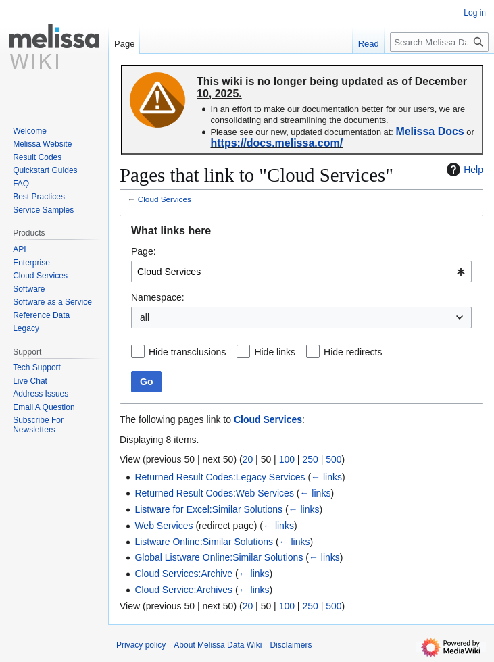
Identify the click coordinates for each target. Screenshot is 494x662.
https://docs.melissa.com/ (276, 143)
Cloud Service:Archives (183, 589)
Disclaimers (291, 645)
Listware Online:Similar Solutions (203, 541)
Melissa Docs (429, 131)
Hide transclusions (187, 352)
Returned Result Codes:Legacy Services (219, 477)
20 (248, 459)
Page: (143, 251)
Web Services (163, 525)
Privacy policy (141, 645)
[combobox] (301, 271)
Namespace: (157, 297)
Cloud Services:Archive (183, 573)
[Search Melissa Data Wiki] (439, 42)
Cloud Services (164, 199)
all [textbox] (144, 317)
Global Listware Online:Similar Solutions (218, 557)
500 (333, 459)
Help (463, 169)
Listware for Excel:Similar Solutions (208, 509)
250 (310, 459)
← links (326, 477)
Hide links (274, 352)
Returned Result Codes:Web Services (214, 493)
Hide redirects (353, 352)
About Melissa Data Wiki (218, 645)
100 (287, 459)
